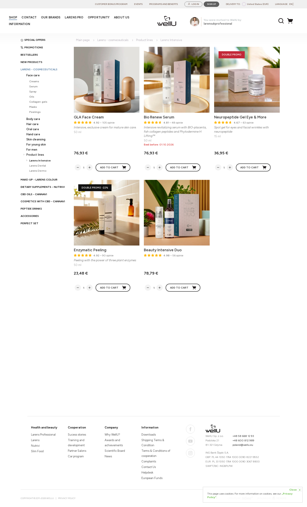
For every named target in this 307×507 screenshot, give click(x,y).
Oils (31, 96)
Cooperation (77, 427)
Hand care (33, 134)
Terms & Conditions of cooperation (155, 453)
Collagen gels (38, 101)
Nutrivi (35, 445)
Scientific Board (115, 450)
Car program (76, 456)
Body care (33, 119)
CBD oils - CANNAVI (34, 194)
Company (111, 427)
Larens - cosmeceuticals (39, 69)
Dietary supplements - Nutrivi (43, 187)
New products (31, 62)
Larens (35, 440)
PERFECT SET (29, 223)
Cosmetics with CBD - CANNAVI (43, 201)
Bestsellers (29, 54)
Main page (83, 40)
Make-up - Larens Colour (39, 179)
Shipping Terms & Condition (152, 442)
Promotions (32, 47)
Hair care (32, 124)
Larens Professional (43, 434)
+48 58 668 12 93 (243, 436)
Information (149, 427)
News (108, 456)
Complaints (148, 461)
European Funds (151, 478)
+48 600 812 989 (243, 440)
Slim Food (37, 451)
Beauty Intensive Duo (163, 250)
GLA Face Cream (89, 117)
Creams (34, 81)
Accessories (30, 216)
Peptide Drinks (31, 208)
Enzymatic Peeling (90, 250)
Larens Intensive (40, 160)
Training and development (76, 442)
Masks (33, 106)
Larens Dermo (37, 170)
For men (31, 149)
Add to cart (113, 167)
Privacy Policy (67, 498)
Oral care (32, 129)
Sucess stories (77, 434)
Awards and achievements (114, 442)
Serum (33, 86)
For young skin (36, 144)
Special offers (33, 39)
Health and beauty (44, 427)
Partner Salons (77, 450)
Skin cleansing (36, 139)
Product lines (35, 154)
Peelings (35, 111)
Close (295, 490)
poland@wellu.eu (243, 444)
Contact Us (148, 467)
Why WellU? (112, 434)
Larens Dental (37, 165)
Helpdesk (147, 472)
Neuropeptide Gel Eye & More (240, 117)
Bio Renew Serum (159, 117)
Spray (33, 91)
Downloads (148, 434)
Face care (33, 75)
